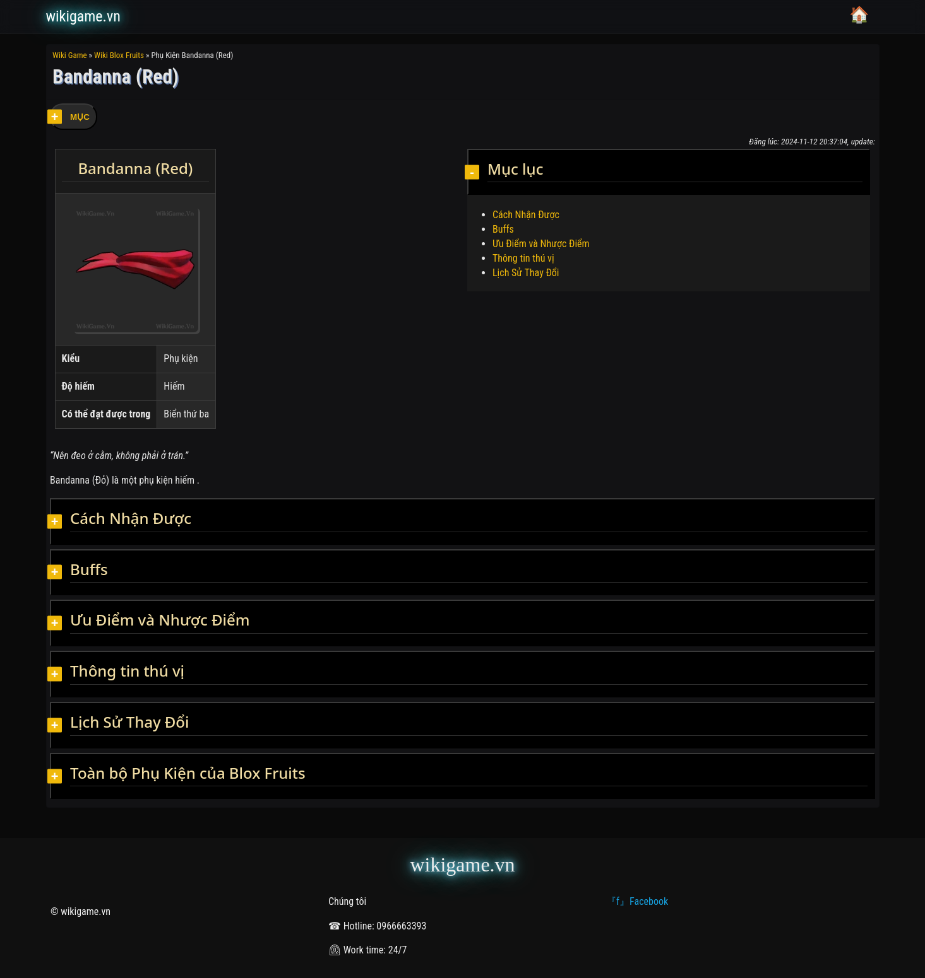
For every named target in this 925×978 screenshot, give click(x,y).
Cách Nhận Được (525, 215)
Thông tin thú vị (523, 258)
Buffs (503, 229)
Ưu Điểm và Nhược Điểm (541, 244)
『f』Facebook (637, 901)
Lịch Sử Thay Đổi (525, 273)
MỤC (80, 117)
